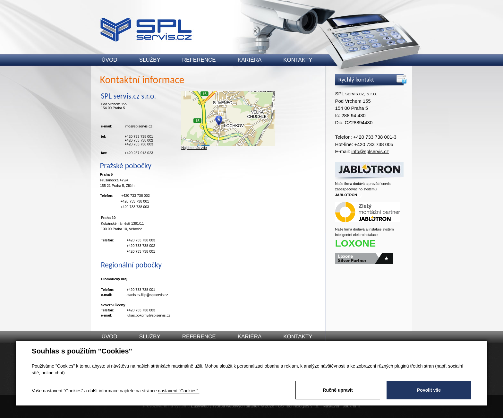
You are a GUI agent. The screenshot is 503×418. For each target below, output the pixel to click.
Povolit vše (429, 390)
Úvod (109, 60)
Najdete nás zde (194, 148)
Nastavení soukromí (341, 406)
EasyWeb (200, 406)
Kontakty (297, 60)
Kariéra (250, 60)
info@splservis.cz (370, 151)
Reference (199, 60)
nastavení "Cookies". (178, 390)
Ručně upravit (338, 390)
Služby (149, 60)
